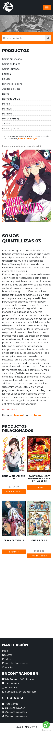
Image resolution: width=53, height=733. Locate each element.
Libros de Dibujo (11, 98)
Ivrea (37, 415)
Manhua (7, 108)
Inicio (5, 146)
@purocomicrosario (14, 712)
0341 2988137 (11, 683)
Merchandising (10, 118)
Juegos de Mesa (11, 88)
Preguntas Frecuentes (15, 663)
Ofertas (6, 123)
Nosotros (7, 655)
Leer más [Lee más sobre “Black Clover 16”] (14, 551)
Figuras (6, 79)
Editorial (6, 74)
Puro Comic (10, 703)
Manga (6, 103)
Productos (8, 659)
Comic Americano (12, 59)
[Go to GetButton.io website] (46, 730)
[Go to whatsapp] (46, 724)
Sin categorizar (10, 128)
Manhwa (7, 113)
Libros (5, 93)
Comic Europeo (11, 69)
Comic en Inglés (11, 64)
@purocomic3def (13, 708)
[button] (46, 154)
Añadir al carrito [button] (13, 491)
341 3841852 (10, 687)
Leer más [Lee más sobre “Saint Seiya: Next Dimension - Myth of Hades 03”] (39, 487)
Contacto (7, 667)
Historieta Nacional (12, 84)
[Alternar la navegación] (47, 7)
